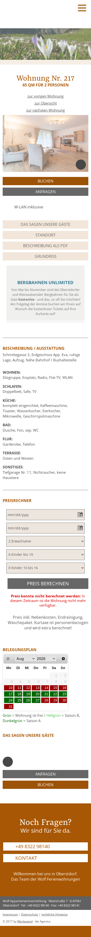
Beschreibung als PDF (45, 245)
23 (64, 694)
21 (46, 694)
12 (28, 688)
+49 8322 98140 (32, 846)
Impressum (10, 914)
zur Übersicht (45, 103)
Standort (45, 235)
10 (11, 688)
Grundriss (46, 256)
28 (46, 700)
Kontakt (26, 858)
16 (64, 688)
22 (55, 694)
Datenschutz (29, 914)
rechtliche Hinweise (54, 914)
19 (28, 694)
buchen (45, 181)
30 (64, 700)
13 (38, 688)
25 (19, 700)
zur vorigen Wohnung (45, 96)
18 (19, 694)
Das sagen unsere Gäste (45, 224)
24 (11, 700)
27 (38, 700)
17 (11, 694)
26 (28, 700)
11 (19, 688)
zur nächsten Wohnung (45, 110)
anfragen (45, 191)
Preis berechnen (48, 583)
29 (55, 700)
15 (55, 688)
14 (46, 688)
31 (11, 706)
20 (38, 694)
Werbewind (25, 921)
